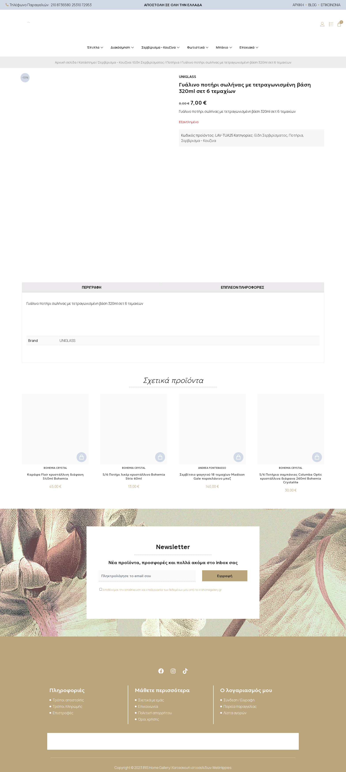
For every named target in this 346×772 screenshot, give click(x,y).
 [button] (81, 457)
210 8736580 (61, 4)
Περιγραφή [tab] (91, 287)
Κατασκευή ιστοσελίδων (192, 767)
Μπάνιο (224, 47)
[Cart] (339, 24)
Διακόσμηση (123, 47)
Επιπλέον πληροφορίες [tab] (242, 287)
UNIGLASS (67, 340)
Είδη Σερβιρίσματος (148, 62)
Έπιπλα (95, 47)
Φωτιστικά (198, 47)
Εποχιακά (249, 47)
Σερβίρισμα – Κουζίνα (161, 47)
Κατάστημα (87, 62)
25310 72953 (82, 4)
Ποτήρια (172, 62)
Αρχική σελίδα (65, 62)
